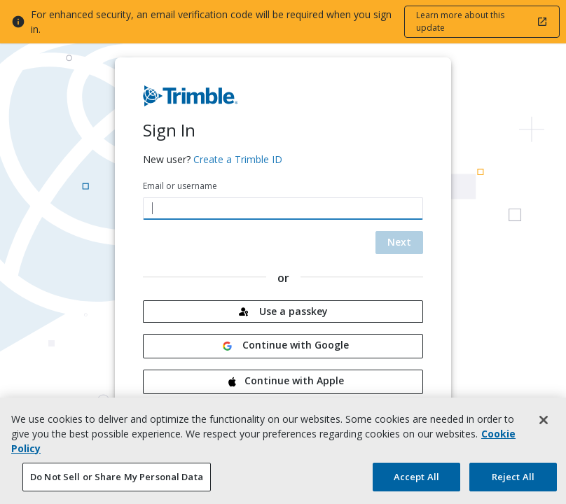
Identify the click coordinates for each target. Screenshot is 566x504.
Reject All (513, 483)
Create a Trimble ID (237, 159)
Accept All (416, 483)
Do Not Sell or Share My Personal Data (116, 483)
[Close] (543, 426)
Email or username (180, 186)
